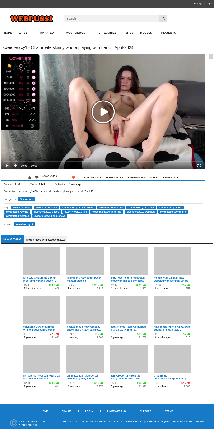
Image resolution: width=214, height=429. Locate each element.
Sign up (198, 3)
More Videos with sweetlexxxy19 (45, 239)
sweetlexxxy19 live (76, 211)
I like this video (29, 177)
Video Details (92, 177)
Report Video (114, 177)
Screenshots (136, 177)
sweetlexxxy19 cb (46, 207)
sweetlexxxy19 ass (170, 207)
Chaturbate (26, 199)
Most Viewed (75, 32)
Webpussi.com (37, 421)
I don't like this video (36, 177)
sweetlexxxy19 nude (111, 207)
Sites (129, 32)
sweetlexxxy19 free (17, 215)
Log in (210, 3)
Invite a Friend (116, 411)
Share (153, 177)
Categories (107, 32)
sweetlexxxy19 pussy (46, 211)
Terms (169, 411)
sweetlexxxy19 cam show (49, 215)
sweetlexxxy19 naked (141, 207)
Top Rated (46, 32)
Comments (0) (170, 177)
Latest (24, 32)
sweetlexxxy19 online (173, 211)
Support (145, 411)
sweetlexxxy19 (21, 207)
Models (146, 32)
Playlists (168, 32)
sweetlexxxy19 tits (17, 211)
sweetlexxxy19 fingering (106, 211)
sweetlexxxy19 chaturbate (77, 207)
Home (8, 32)
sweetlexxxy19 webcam (141, 211)
